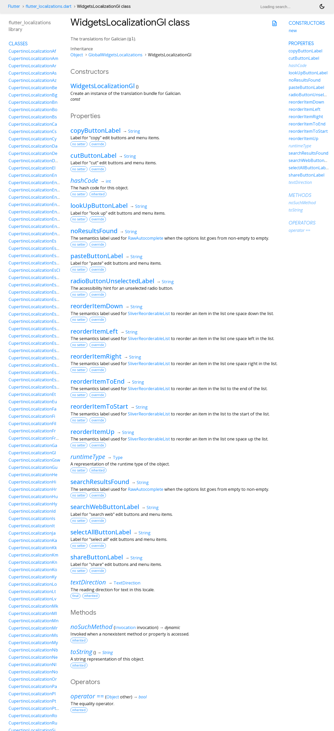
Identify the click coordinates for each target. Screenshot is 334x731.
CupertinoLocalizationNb (33, 650)
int (108, 181)
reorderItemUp (92, 431)
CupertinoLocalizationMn (33, 621)
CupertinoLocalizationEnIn (35, 212)
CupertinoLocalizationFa (32, 409)
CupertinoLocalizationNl (32, 664)
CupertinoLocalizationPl (32, 694)
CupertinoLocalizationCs (33, 131)
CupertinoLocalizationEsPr (35, 350)
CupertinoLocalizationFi (32, 416)
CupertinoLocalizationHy (33, 504)
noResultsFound (93, 230)
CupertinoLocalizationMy (33, 642)
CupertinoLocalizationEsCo (35, 277)
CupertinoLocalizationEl (32, 168)
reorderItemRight (96, 356)
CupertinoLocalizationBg (33, 95)
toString (81, 651)
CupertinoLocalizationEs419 (36, 248)
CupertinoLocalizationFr (32, 431)
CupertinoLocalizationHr (33, 489)
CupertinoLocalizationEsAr (35, 255)
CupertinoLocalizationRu (33, 723)
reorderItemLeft (94, 331)
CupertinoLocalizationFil (32, 423)
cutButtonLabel (93, 155)
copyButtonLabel (95, 130)
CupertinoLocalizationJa (32, 533)
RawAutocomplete (145, 238)
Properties (301, 43)
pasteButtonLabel (96, 255)
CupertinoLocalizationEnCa (35, 190)
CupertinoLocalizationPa (33, 686)
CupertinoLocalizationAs (33, 73)
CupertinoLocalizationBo (33, 109)
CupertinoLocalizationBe (33, 87)
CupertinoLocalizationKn (33, 562)
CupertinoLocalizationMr (33, 628)
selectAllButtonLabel (100, 532)
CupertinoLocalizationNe (33, 657)
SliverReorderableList (149, 313)
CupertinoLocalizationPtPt (34, 708)
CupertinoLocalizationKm (33, 555)
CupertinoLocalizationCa (33, 124)
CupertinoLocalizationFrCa (35, 438)
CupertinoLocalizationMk (33, 606)
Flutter (14, 6)
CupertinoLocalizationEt (32, 394)
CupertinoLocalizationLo (33, 584)
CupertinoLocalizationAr (32, 66)
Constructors (307, 23)
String (134, 131)
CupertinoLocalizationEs (32, 241)
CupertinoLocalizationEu (33, 401)
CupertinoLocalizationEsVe (35, 387)
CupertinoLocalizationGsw (34, 460)
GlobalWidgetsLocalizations (115, 55)
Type (118, 457)
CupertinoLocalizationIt (32, 526)
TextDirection (127, 583)
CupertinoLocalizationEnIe (35, 204)
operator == (87, 696)
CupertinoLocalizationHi (32, 482)
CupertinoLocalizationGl (32, 453)
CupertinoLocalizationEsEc (35, 299)
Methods (300, 195)
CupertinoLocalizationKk (33, 548)
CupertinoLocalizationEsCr (35, 285)
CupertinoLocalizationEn (33, 175)
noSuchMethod (91, 626)
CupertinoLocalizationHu (33, 496)
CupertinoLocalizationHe (33, 475)
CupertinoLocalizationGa (33, 445)
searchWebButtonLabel (104, 506)
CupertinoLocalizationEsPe (35, 343)
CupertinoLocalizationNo (33, 672)
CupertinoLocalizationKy (33, 577)
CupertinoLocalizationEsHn (35, 314)
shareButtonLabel (96, 557)
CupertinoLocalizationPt (32, 701)
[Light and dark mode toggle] (322, 6)
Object (76, 55)
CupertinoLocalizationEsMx (35, 321)
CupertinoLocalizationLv (32, 599)
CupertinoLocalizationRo (33, 715)
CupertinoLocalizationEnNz (35, 219)
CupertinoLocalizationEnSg (35, 226)
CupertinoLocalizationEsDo (35, 292)
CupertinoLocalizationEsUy (35, 380)
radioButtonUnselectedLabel (112, 280)
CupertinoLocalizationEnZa (35, 234)
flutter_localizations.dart (48, 6)
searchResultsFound (99, 481)
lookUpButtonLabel (99, 205)
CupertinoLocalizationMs (33, 635)
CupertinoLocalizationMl (33, 613)
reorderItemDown (96, 305)
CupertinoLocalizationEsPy (35, 358)
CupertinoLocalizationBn (33, 102)
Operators (302, 223)
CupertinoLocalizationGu (33, 467)
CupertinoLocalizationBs (33, 117)
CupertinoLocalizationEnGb (35, 197)
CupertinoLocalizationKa (33, 540)
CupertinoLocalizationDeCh (36, 161)
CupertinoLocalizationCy (33, 139)
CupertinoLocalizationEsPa (35, 336)
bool (143, 697)
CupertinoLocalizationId (32, 511)
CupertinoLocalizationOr (33, 679)
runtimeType (87, 456)
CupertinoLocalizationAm (33, 58)
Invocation (125, 627)
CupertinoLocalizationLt (32, 591)
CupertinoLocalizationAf (32, 51)
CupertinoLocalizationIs (32, 518)
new (293, 30)
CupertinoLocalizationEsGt (35, 307)
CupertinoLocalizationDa (33, 146)
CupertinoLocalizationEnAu (35, 182)
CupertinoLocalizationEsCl (34, 270)
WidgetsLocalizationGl (102, 85)
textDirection (88, 582)
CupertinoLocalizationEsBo (35, 263)
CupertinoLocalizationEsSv (35, 365)
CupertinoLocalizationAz (33, 80)
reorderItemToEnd (97, 381)
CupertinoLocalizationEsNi (35, 328)
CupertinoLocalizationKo (33, 569)
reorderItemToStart (99, 406)
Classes (18, 44)
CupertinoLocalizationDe (33, 153)
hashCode (84, 180)
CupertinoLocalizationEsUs (35, 372)
